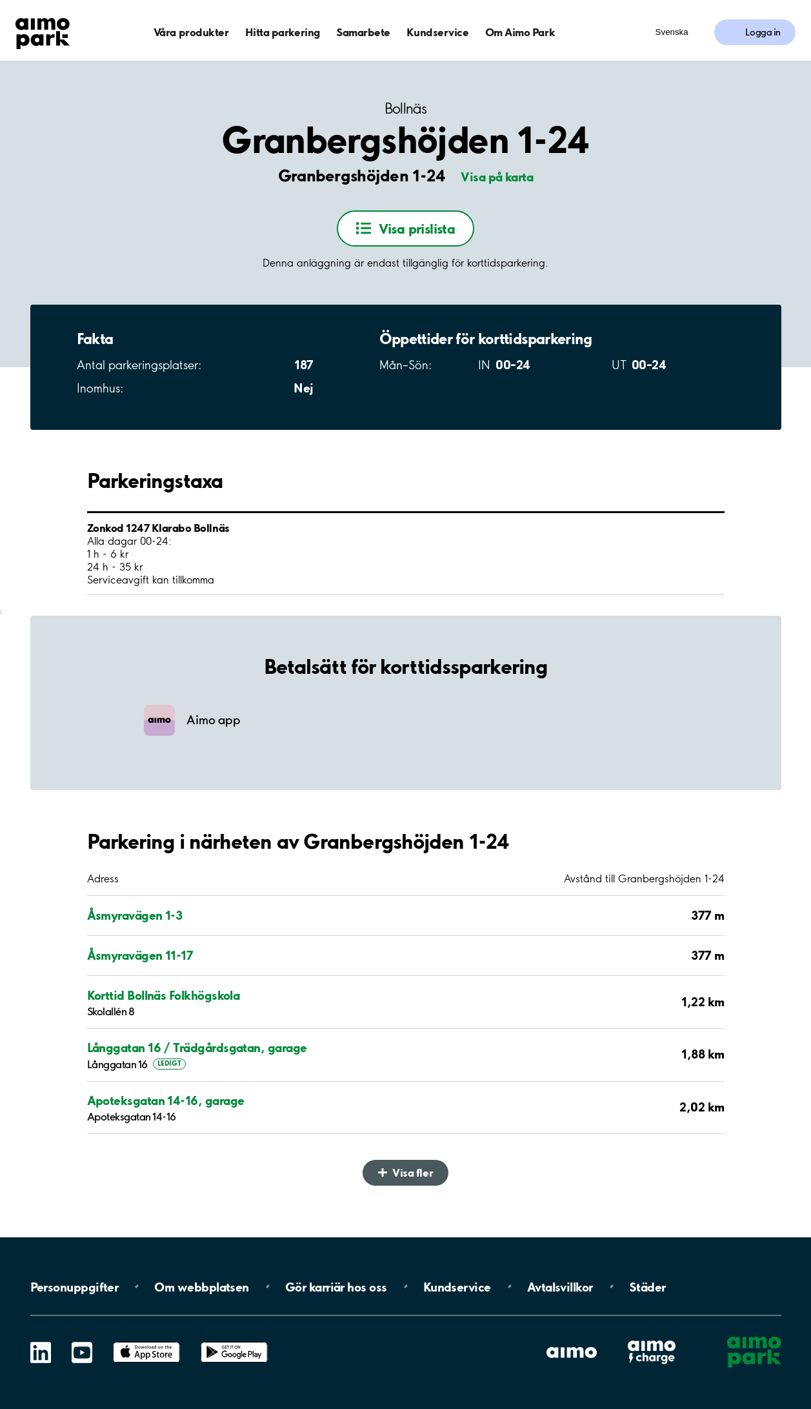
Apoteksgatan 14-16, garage (166, 1100)
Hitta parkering (282, 32)
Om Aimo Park (520, 32)
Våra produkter (191, 32)
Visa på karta (497, 177)
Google (234, 1342)
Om (201, 1286)
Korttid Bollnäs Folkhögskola (163, 995)
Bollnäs (405, 108)
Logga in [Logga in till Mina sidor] (763, 32)
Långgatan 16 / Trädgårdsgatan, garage (197, 1047)
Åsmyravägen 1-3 (135, 915)
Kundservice (437, 32)
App (146, 1342)
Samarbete (363, 32)
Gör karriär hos (336, 1286)
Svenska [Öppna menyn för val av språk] (672, 32)
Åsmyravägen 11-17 (140, 955)
